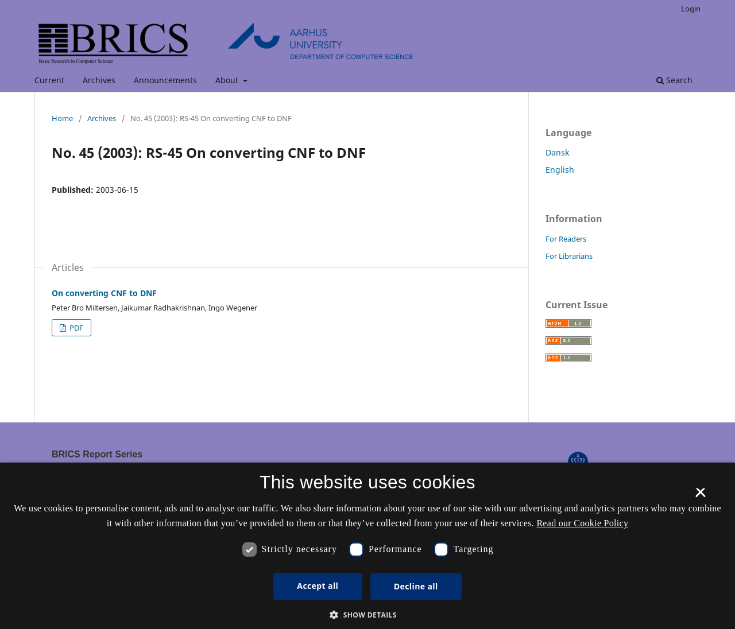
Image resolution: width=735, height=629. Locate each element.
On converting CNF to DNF (104, 293)
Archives (99, 80)
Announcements (165, 80)
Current (49, 80)
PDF (75, 328)
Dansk (557, 152)
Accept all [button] (317, 585)
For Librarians (569, 256)
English (560, 169)
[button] (367, 615)
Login (691, 8)
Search (674, 80)
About (228, 80)
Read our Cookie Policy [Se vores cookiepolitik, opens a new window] (582, 523)
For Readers (566, 239)
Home (62, 118)
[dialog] (367, 546)
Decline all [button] (416, 586)
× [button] (700, 496)
